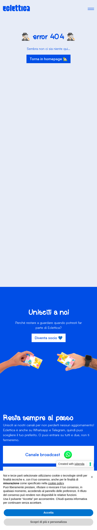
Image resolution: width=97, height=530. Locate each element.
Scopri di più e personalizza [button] (48, 521)
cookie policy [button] (56, 483)
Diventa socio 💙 (48, 338)
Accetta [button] (48, 512)
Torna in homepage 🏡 (48, 59)
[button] (92, 477)
